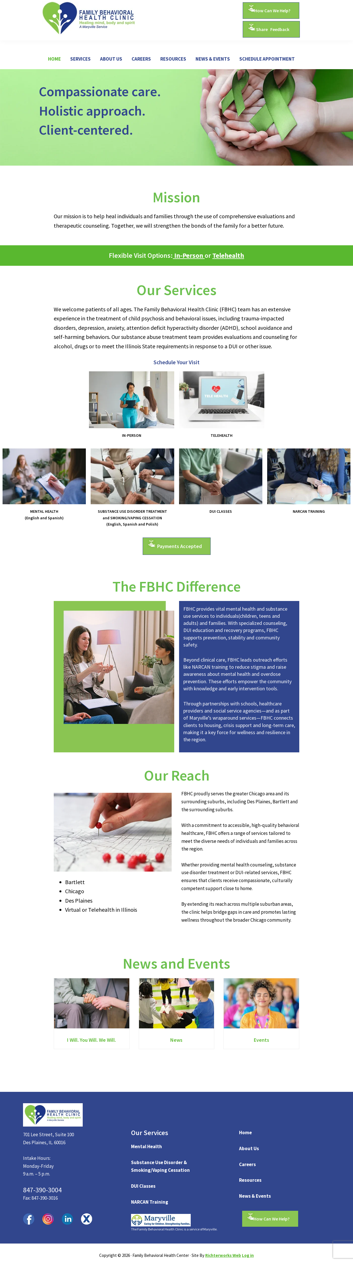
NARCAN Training (149, 1202)
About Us (249, 1148)
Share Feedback (272, 29)
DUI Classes (143, 1186)
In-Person (189, 255)
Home (245, 1132)
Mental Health (146, 1146)
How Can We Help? (272, 10)
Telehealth (228, 255)
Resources (250, 1180)
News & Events (255, 1196)
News (176, 1040)
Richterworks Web (223, 1255)
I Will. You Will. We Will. (91, 1040)
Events (261, 1040)
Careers (247, 1164)
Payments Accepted (179, 546)
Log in (248, 1255)
